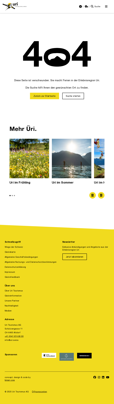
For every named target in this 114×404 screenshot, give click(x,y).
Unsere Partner (12, 301)
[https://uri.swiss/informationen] (81, 6)
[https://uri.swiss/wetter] (86, 6)
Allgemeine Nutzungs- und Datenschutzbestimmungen (31, 262)
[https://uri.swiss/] (14, 6)
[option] (29, 162)
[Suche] (95, 6)
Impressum (10, 272)
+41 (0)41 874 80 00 (14, 336)
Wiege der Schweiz (14, 247)
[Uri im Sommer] (71, 162)
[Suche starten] (73, 96)
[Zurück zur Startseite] (44, 96)
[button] (10, 195)
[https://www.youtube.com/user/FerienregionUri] (107, 377)
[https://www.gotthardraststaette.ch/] (66, 357)
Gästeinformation (13, 296)
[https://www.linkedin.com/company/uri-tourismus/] (103, 377)
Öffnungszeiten (39, 392)
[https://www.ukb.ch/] (49, 357)
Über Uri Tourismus (14, 291)
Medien (8, 311)
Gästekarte (10, 252)
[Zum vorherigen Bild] (92, 195)
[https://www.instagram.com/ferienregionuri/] (99, 377)
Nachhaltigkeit (11, 306)
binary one (10, 380)
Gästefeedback (12, 277)
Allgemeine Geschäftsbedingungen (21, 257)
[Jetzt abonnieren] (74, 256)
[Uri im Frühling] (29, 162)
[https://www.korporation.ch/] (84, 357)
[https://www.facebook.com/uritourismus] (94, 377)
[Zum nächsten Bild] (101, 195)
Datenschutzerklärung (15, 267)
